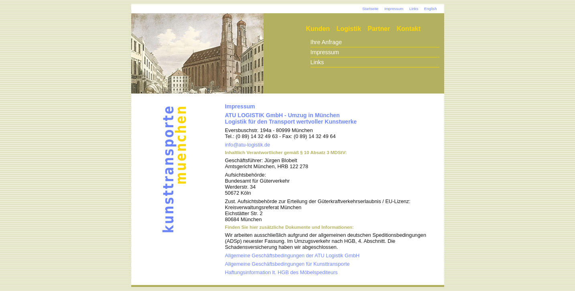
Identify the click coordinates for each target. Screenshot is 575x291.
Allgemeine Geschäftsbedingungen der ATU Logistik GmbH (292, 255)
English (430, 8)
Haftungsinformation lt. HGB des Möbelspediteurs (281, 272)
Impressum (393, 8)
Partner (379, 28)
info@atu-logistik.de (247, 145)
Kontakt (409, 28)
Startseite (370, 8)
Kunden (318, 28)
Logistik (349, 28)
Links (413, 8)
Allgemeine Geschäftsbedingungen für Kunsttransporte (287, 264)
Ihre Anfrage (326, 42)
